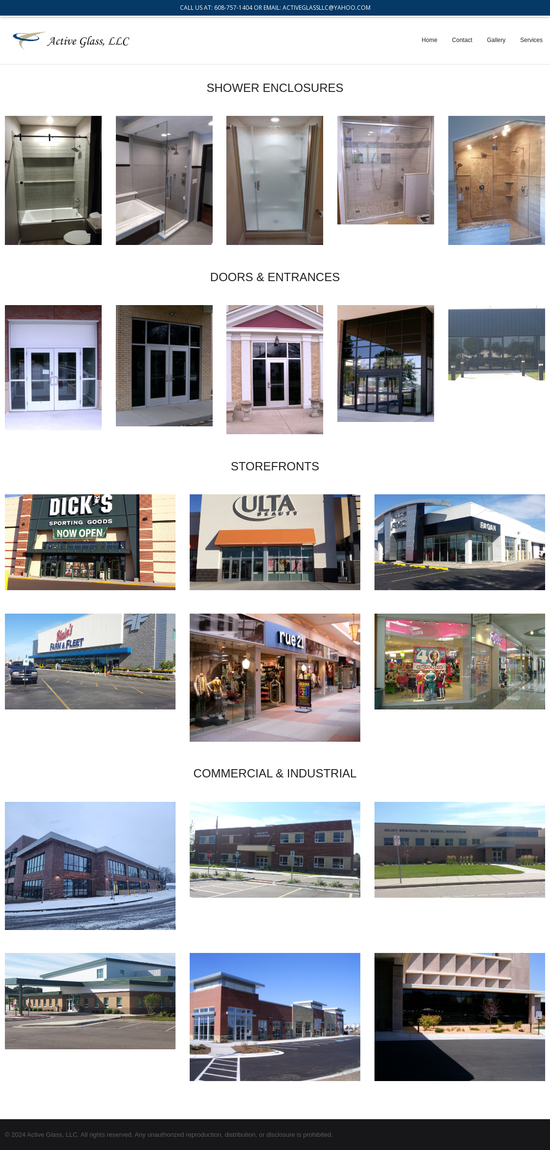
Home (430, 40)
